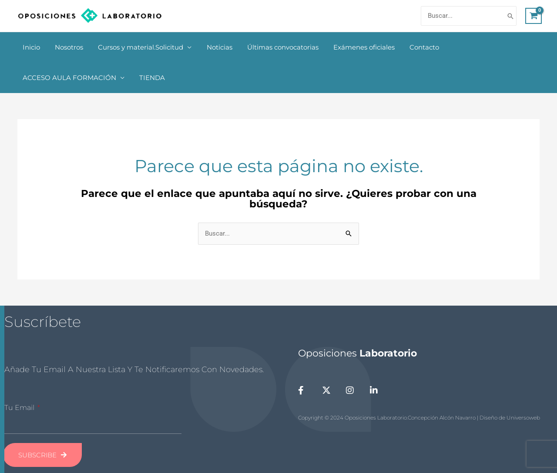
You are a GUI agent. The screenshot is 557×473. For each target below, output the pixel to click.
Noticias (213, 47)
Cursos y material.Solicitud (136, 47)
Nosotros (66, 47)
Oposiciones (357, 353)
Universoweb (523, 417)
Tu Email (20, 407)
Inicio (30, 47)
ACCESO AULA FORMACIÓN (68, 77)
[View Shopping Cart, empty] (533, 16)
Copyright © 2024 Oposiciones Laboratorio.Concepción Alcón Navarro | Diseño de (402, 417)
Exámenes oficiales (354, 47)
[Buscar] (510, 16)
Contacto (412, 47)
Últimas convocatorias (274, 47)
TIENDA (149, 77)
